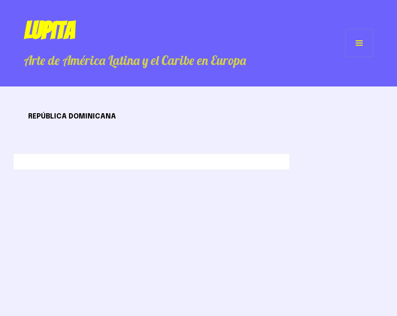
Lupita (49, 30)
